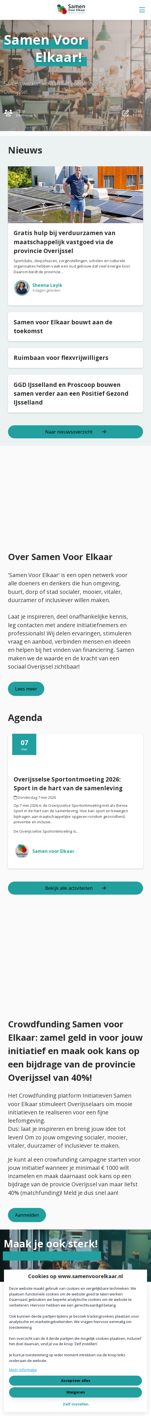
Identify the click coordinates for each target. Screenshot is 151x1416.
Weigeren (75, 1392)
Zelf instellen (76, 1404)
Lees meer (26, 689)
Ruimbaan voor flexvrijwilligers (61, 358)
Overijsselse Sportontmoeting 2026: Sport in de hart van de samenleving (68, 783)
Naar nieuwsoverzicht (75, 432)
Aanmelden (27, 1215)
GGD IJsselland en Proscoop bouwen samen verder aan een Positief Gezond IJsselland (71, 393)
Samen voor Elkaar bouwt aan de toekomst (63, 326)
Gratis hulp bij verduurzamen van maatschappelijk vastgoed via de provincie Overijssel (65, 241)
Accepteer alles (75, 1380)
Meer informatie (23, 1369)
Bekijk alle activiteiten (75, 888)
